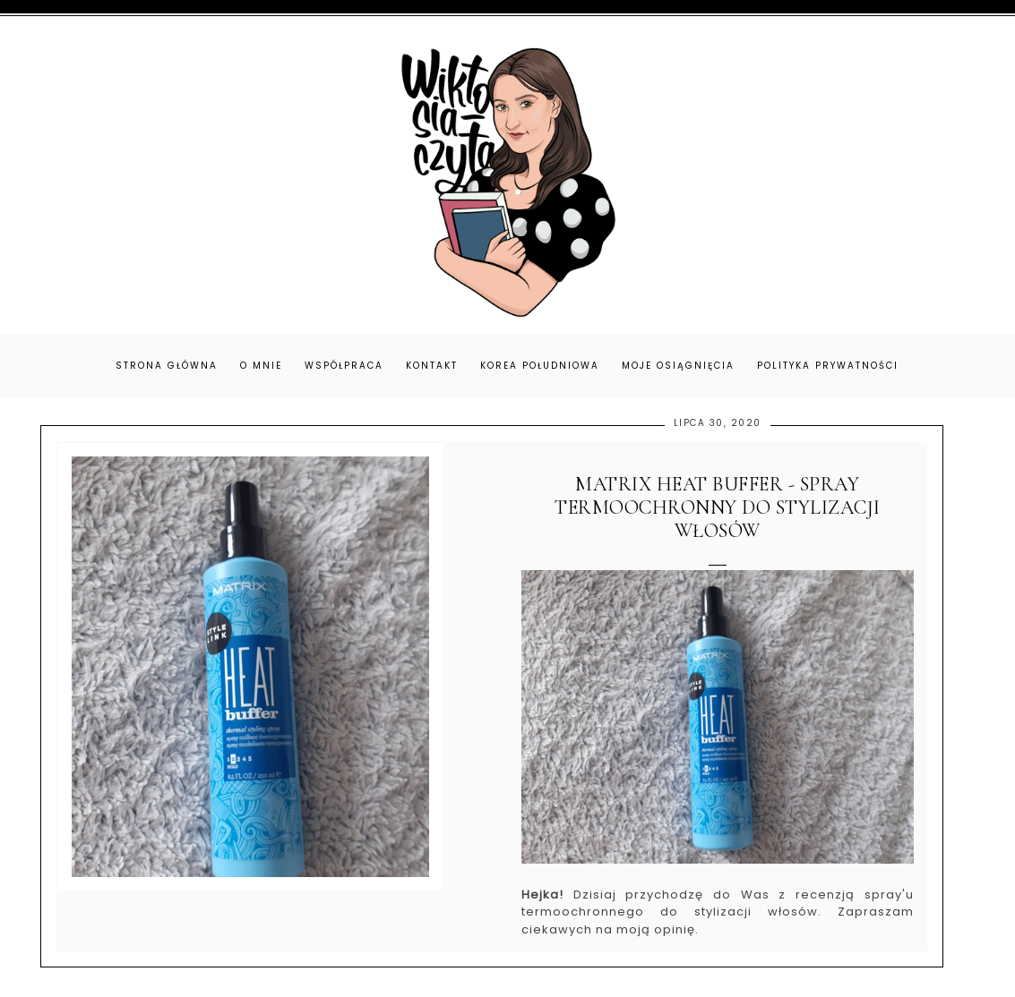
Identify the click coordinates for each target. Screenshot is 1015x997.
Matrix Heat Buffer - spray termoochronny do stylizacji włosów (718, 508)
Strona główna (167, 365)
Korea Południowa (539, 365)
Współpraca (344, 365)
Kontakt (432, 365)
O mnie (261, 365)
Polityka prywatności (828, 365)
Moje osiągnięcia (678, 365)
